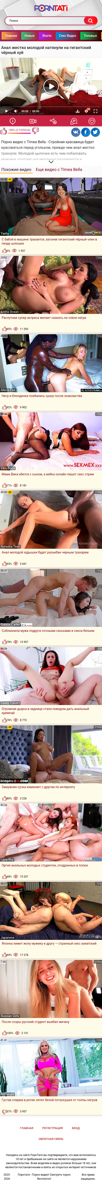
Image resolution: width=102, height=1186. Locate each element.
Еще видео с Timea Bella (59, 169)
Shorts (56, 35)
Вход (76, 1128)
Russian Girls (10, 1016)
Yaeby (5, 233)
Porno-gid (7, 1094)
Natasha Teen (10, 546)
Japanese (7, 937)
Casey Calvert (10, 703)
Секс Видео (77, 35)
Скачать (77, 111)
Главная (21, 35)
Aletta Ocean (10, 312)
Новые (39, 35)
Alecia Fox (8, 390)
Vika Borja (8, 468)
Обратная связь (51, 1139)
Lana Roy (7, 859)
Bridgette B (8, 781)
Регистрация (52, 1128)
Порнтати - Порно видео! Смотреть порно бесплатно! (44, 1176)
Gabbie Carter (10, 624)
